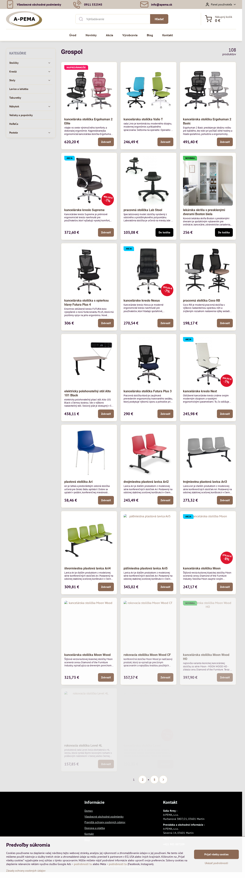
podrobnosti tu (83, 864)
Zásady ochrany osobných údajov (26, 870)
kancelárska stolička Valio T (143, 119)
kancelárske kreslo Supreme (84, 210)
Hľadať (159, 19)
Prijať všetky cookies (216, 854)
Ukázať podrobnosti (216, 863)
